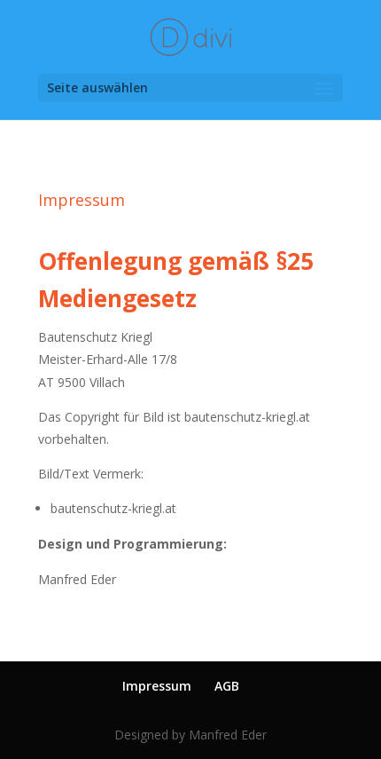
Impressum (156, 685)
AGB (226, 685)
